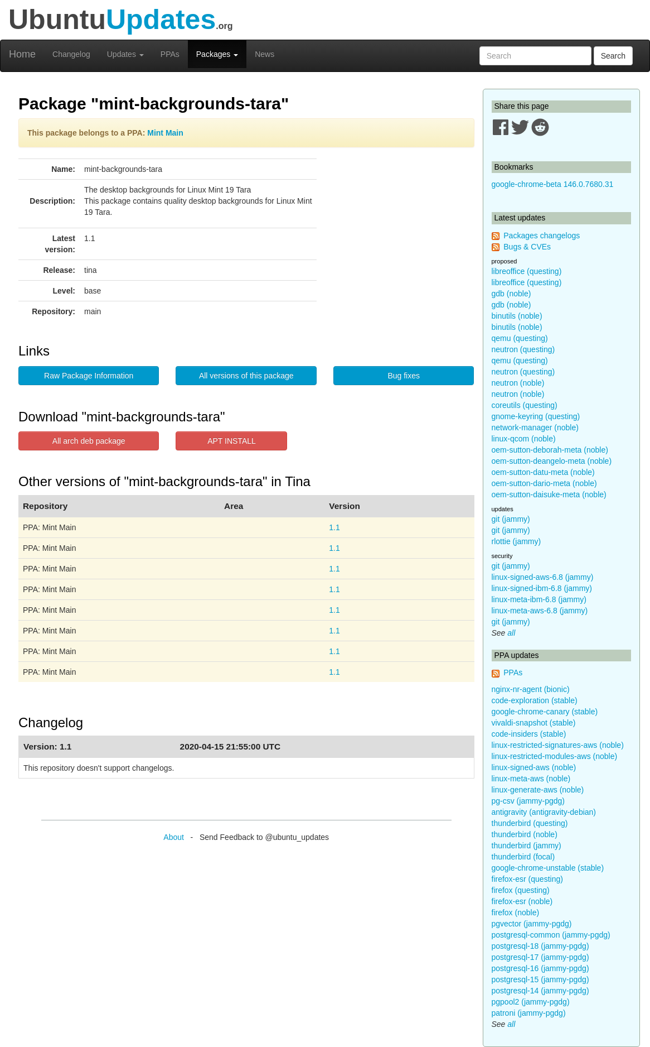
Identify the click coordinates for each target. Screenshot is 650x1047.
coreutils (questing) (524, 405)
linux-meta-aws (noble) (531, 778)
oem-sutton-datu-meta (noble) (543, 472)
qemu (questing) (520, 338)
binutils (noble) (517, 315)
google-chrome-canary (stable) (545, 711)
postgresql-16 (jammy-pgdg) (540, 968)
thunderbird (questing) (530, 823)
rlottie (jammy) (516, 541)
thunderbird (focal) (523, 856)
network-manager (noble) (535, 427)
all (511, 632)
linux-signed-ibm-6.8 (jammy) (542, 588)
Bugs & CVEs (527, 246)
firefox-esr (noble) (522, 901)
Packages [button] (217, 54)
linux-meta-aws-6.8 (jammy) (540, 610)
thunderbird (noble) (524, 834)
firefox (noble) (516, 912)
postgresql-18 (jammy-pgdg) (540, 946)
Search (613, 55)
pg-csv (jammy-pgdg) (528, 800)
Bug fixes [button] (403, 375)
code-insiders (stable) (529, 733)
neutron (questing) (523, 349)
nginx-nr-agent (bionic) (531, 689)
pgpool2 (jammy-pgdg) (531, 1001)
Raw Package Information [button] (88, 375)
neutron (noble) (518, 382)
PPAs (170, 54)
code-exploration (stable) (535, 700)
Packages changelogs (541, 235)
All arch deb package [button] (88, 440)
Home (22, 54)
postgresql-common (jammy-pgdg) (551, 934)
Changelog (71, 54)
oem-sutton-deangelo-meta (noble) (552, 461)
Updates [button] (125, 54)
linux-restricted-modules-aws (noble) (555, 756)
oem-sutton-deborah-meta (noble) (550, 449)
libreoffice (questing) (527, 271)
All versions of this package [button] (246, 375)
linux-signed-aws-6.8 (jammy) (543, 577)
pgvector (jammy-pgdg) (532, 923)
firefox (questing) (521, 890)
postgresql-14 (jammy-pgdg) (540, 990)
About (173, 837)
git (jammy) (511, 519)
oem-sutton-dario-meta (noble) (544, 483)
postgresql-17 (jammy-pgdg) (540, 957)
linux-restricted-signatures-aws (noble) (558, 745)
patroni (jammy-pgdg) (529, 1012)
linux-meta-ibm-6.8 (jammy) (539, 599)
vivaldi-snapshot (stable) (534, 722)
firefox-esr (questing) (527, 879)
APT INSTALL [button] (231, 440)
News (264, 54)
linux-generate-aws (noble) (538, 789)
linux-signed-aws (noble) (534, 767)
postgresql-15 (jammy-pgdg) (540, 979)
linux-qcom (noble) (524, 438)
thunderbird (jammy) (526, 845)
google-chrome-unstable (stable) (548, 867)
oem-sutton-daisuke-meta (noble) (549, 494)
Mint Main (165, 132)
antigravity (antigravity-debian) (544, 812)
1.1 (334, 527)
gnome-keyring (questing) (536, 416)
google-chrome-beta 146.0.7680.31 (553, 184)
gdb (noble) (511, 293)
